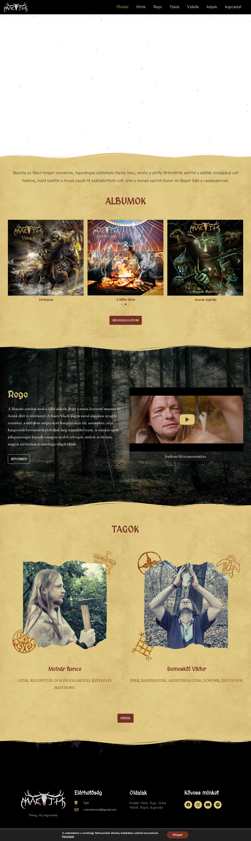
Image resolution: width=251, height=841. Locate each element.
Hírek (141, 7)
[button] (12, 261)
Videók (193, 7)
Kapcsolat (233, 7)
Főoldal (122, 7)
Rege (157, 7)
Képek (212, 7)
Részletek (68, 836)
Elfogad (177, 835)
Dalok (174, 7)
